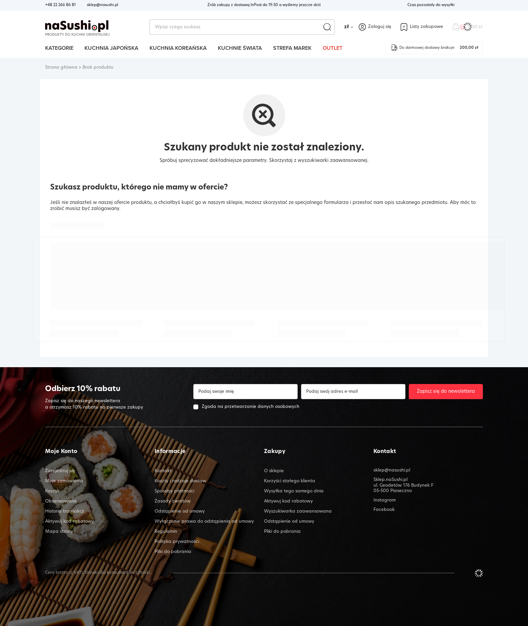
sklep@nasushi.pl (102, 5)
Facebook (384, 510)
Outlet (332, 48)
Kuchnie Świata (240, 48)
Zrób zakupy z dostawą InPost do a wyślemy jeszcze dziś (264, 5)
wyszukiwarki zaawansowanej (332, 160)
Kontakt (384, 451)
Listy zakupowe (426, 27)
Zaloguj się (379, 27)
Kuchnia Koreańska (178, 48)
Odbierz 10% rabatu (83, 389)
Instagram (384, 500)
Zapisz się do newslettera (446, 391)
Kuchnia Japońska (111, 48)
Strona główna (61, 67)
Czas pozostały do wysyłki (431, 5)
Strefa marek (292, 48)
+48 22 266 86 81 (60, 5)
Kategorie (59, 48)
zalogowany (105, 208)
